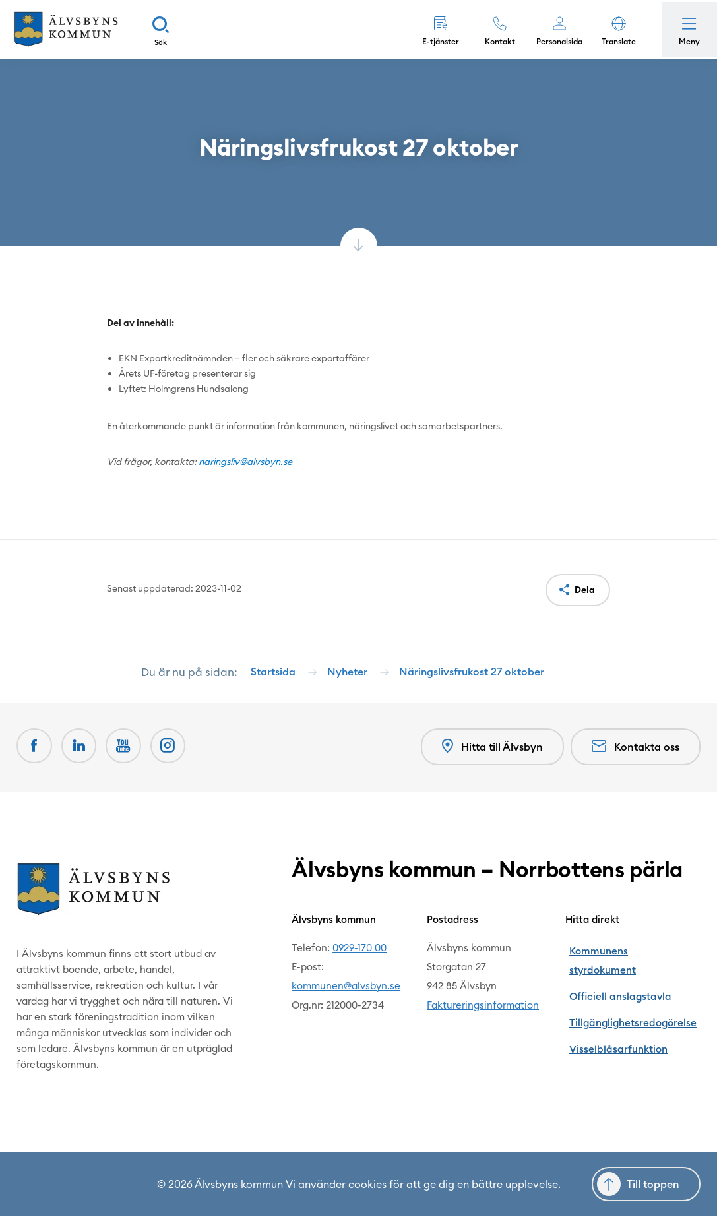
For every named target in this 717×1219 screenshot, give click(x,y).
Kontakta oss (635, 751)
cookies (367, 1187)
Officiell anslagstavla (625, 970)
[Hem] (69, 29)
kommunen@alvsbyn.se (348, 989)
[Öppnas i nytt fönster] (173, 751)
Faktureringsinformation (491, 1008)
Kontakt (496, 41)
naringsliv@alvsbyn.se (245, 462)
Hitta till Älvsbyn (490, 751)
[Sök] (168, 29)
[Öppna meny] (687, 29)
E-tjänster (436, 41)
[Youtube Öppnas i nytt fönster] (127, 751)
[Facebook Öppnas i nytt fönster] (34, 751)
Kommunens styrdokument (638, 951)
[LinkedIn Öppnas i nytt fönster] (81, 751)
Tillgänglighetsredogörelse (638, 989)
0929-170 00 (361, 951)
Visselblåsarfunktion (623, 1008)
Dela (585, 590)
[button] (614, 29)
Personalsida (555, 41)
